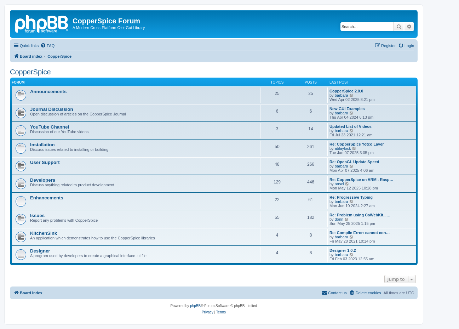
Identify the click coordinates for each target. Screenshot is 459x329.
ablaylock (343, 148)
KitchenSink (43, 233)
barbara (341, 95)
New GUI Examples (347, 109)
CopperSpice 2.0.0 (346, 91)
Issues (37, 215)
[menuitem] (47, 45)
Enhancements (46, 197)
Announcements (48, 91)
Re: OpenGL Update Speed (354, 162)
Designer (40, 251)
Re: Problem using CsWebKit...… (359, 215)
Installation (42, 144)
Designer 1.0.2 (342, 250)
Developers (42, 180)
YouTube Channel (49, 127)
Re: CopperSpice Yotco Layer (356, 144)
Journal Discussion (51, 109)
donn (339, 219)
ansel (339, 184)
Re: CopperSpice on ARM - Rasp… (361, 179)
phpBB (195, 306)
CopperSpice (30, 72)
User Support (45, 162)
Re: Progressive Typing (351, 197)
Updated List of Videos (350, 126)
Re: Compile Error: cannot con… (359, 233)
